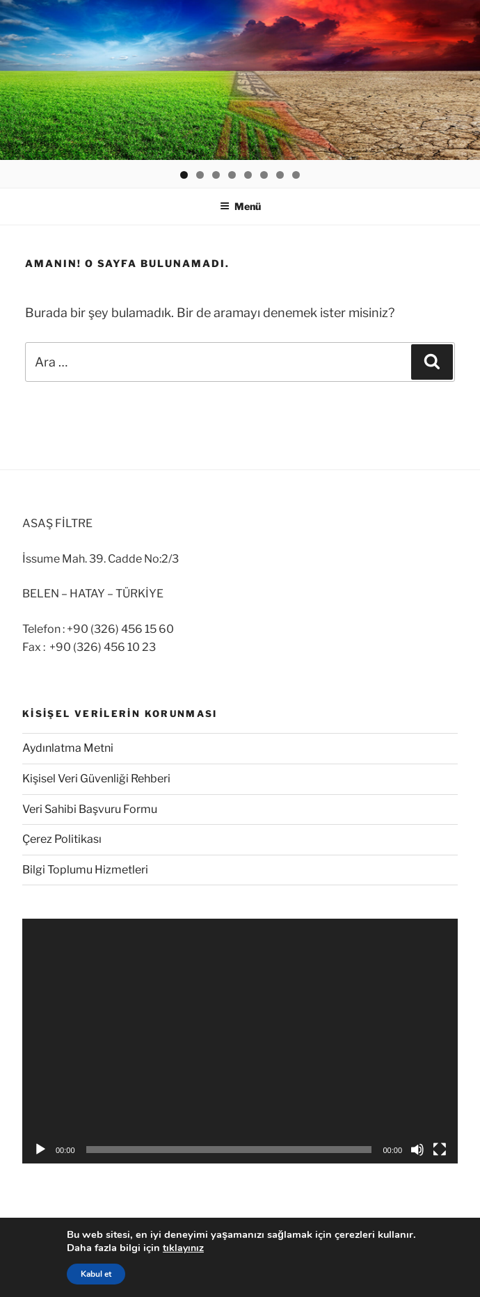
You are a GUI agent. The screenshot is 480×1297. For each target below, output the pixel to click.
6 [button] (264, 175)
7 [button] (280, 175)
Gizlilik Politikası (57, 1244)
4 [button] (232, 175)
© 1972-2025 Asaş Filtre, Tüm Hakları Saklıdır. (139, 1271)
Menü (240, 206)
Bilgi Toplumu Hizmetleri (85, 869)
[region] (240, 80)
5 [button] (248, 175)
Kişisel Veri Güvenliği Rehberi (96, 778)
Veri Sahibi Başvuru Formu (89, 809)
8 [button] (296, 175)
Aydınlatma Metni (67, 748)
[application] (240, 1041)
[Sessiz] (417, 1150)
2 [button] (200, 175)
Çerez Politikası (62, 839)
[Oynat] (40, 1150)
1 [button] (184, 175)
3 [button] (216, 175)
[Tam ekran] (440, 1150)
